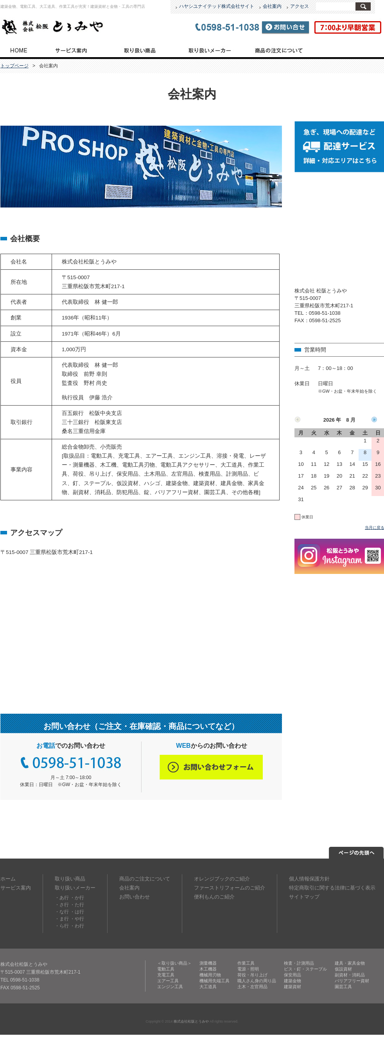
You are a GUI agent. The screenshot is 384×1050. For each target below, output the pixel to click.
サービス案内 (71, 50)
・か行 (77, 897)
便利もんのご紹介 (214, 897)
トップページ (18, 50)
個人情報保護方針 (309, 879)
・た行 (77, 904)
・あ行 (62, 897)
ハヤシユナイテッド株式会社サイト (216, 6)
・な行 (62, 912)
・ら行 (62, 926)
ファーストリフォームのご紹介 (229, 888)
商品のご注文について (279, 50)
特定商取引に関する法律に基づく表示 (332, 888)
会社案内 (272, 6)
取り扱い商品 (140, 50)
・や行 (77, 919)
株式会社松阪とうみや (191, 1021)
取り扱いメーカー (209, 50)
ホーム (8, 879)
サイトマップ (304, 897)
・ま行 (62, 919)
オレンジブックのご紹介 (222, 879)
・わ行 (77, 926)
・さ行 (62, 904)
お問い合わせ (134, 897)
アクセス (299, 6)
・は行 (77, 912)
